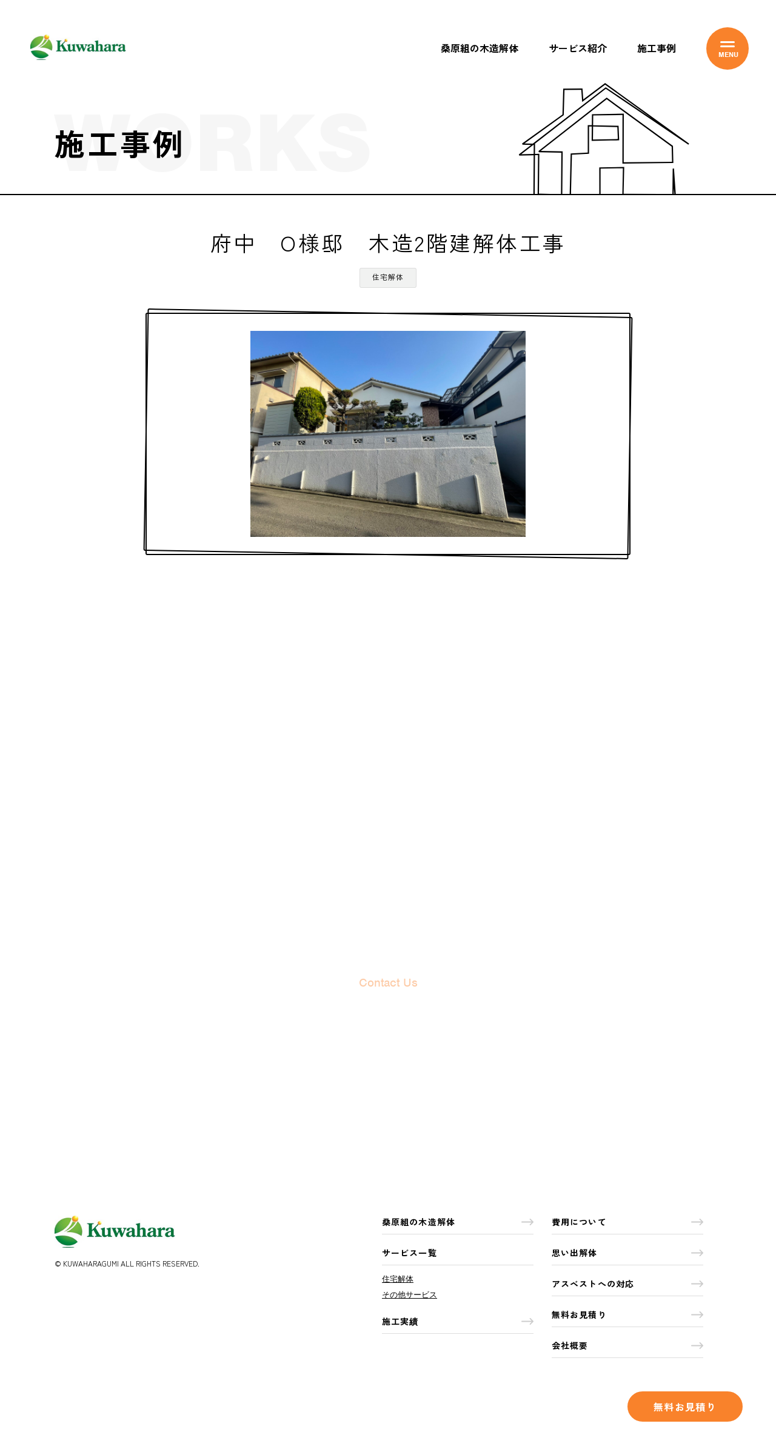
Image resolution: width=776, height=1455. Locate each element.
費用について (627, 1222)
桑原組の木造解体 (479, 48)
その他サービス (409, 1294)
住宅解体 (397, 1279)
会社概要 (627, 1345)
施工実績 (458, 1321)
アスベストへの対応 (627, 1283)
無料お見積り (685, 1406)
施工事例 (656, 48)
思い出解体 (627, 1253)
